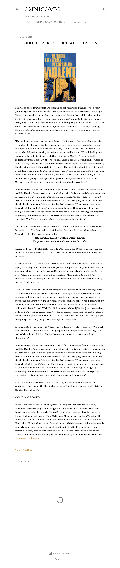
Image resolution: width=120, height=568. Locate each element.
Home (28, 22)
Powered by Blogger (60, 553)
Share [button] (17, 450)
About (67, 22)
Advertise (79, 22)
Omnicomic (42, 9)
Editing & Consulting (48, 22)
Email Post (27, 450)
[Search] (103, 9)
